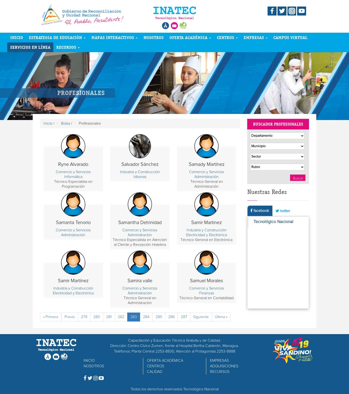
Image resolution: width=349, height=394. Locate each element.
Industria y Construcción (140, 172)
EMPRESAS (256, 37)
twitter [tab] (283, 211)
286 (171, 317)
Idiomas (140, 177)
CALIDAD (154, 372)
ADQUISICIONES (224, 366)
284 (146, 317)
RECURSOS (68, 47)
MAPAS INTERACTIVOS (114, 37)
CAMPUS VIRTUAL (290, 37)
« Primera (50, 317)
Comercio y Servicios (73, 172)
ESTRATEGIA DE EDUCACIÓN (57, 37)
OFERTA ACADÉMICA (190, 37)
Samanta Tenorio (73, 222)
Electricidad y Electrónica (206, 235)
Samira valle (139, 280)
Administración (206, 177)
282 (121, 317)
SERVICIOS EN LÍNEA (30, 47)
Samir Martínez (73, 280)
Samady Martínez (206, 164)
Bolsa (65, 123)
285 (159, 317)
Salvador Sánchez (140, 164)
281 (109, 317)
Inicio (48, 123)
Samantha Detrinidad (140, 222)
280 (96, 317)
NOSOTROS (153, 37)
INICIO (16, 37)
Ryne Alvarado (73, 164)
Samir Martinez (206, 222)
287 (184, 317)
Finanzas (206, 293)
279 (84, 317)
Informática (73, 177)
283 (133, 317)
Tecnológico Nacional (273, 222)
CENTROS (227, 37)
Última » (221, 317)
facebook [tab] (259, 211)
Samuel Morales (206, 280)
